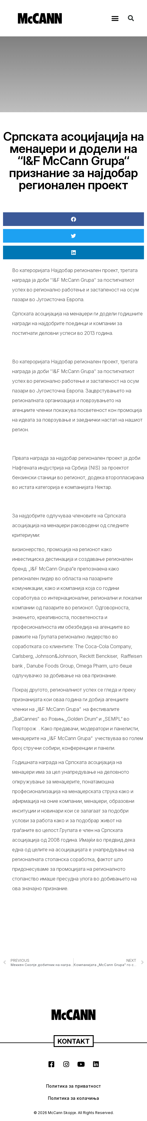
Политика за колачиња (73, 1098)
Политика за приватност (73, 1086)
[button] (115, 18)
